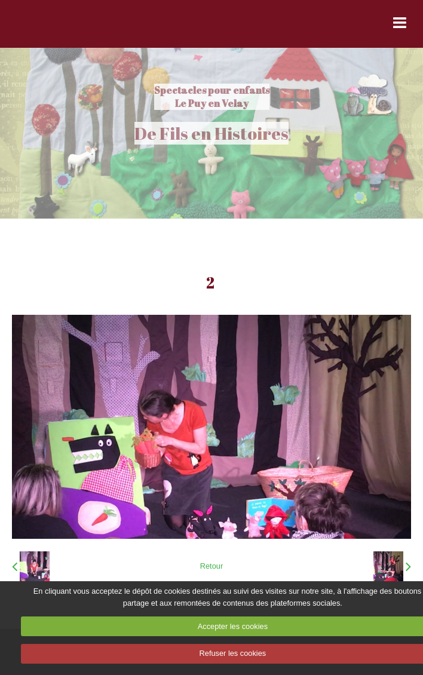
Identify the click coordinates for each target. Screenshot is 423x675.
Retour (211, 566)
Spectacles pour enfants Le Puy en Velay (211, 97)
